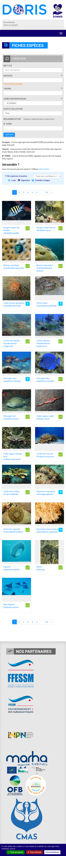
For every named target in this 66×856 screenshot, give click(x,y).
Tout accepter (15, 852)
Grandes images (41, 180)
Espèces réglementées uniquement (37, 119)
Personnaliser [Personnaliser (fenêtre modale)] (52, 852)
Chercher (9, 135)
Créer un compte (10, 25)
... (41, 192)
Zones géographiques (14, 99)
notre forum (44, 169)
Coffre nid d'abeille (11, 343)
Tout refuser (34, 852)
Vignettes (24, 180)
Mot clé (7, 66)
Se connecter (9, 22)
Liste (12, 180)
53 (47, 192)
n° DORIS (7, 124)
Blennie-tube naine (44, 268)
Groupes (7, 76)
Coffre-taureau (43, 343)
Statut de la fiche (13, 109)
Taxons (7, 89)
